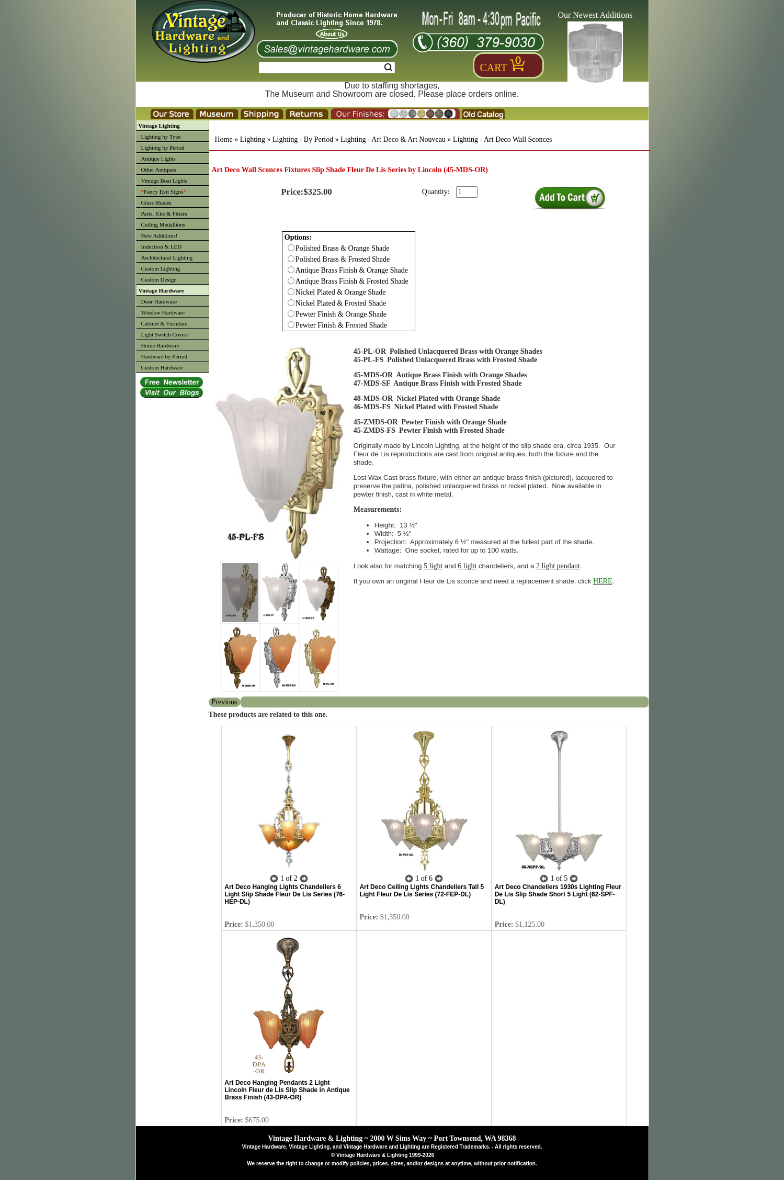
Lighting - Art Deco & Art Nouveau (393, 139)
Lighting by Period (163, 147)
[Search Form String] (327, 67)
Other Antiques (158, 169)
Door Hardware (159, 301)
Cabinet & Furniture (164, 323)
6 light (467, 566)
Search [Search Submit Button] (388, 67)
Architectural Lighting (167, 257)
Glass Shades (156, 202)
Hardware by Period (164, 356)
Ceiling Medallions (163, 224)
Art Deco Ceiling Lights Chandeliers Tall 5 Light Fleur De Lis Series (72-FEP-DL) (421, 890)
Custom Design (159, 279)
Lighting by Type (161, 136)
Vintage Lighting (159, 125)
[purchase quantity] (467, 192)
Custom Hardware (162, 367)
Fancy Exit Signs (163, 191)
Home (224, 139)
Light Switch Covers (165, 334)
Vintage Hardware (161, 290)
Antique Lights (158, 158)
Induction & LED (161, 246)
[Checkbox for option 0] (291, 247)
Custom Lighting (160, 268)
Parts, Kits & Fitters (164, 213)
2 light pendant (558, 566)
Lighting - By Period (302, 139)
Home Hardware (160, 345)
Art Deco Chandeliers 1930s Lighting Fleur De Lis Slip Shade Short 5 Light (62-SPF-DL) (558, 894)
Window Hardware (163, 312)
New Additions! (159, 235)
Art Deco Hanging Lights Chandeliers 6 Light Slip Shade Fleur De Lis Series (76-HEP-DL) (284, 894)
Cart (493, 67)
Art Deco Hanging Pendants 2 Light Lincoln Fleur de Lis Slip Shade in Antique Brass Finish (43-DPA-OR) (287, 1090)
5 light (433, 566)
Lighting (252, 139)
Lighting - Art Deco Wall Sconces (502, 139)
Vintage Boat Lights (164, 180)
